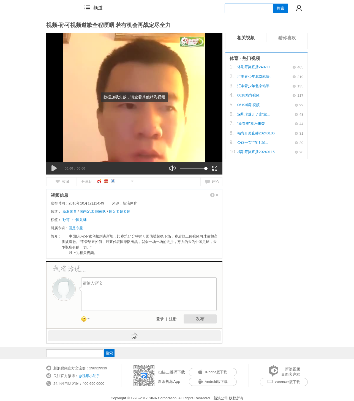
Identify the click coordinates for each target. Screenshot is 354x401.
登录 (160, 319)
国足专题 (76, 228)
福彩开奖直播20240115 (256, 152)
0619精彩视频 (248, 105)
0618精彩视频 (248, 95)
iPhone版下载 (212, 372)
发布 (200, 318)
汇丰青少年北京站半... (255, 86)
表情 (87, 319)
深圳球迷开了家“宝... (253, 114)
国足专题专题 (119, 211)
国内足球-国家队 (93, 211)
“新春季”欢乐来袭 (251, 123)
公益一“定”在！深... (252, 142)
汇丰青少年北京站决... (255, 76)
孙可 (66, 220)
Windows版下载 (284, 382)
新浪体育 (69, 211)
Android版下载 (213, 381)
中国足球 (79, 220)
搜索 (280, 8)
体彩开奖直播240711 (254, 67)
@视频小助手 (89, 376)
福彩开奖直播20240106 (256, 133)
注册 (173, 319)
